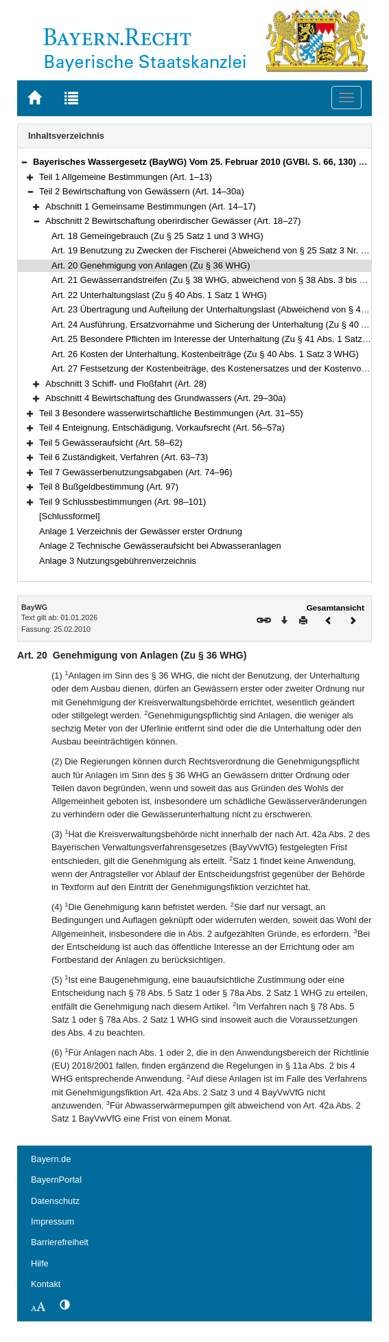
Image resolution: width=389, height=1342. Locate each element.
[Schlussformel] (69, 516)
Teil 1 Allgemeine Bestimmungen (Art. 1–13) (125, 177)
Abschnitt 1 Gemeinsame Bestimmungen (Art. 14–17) (150, 206)
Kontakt (45, 1284)
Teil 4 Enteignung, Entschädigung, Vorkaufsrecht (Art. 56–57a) (162, 427)
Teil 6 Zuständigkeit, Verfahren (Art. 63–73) (123, 457)
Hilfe (40, 1263)
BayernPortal (56, 1179)
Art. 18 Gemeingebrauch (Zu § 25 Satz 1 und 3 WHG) (157, 236)
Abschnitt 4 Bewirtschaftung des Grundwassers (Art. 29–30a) (165, 398)
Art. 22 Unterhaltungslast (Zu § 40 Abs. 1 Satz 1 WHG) (159, 295)
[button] (24, 162)
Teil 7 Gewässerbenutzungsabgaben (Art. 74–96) (136, 472)
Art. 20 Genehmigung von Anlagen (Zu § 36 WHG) (150, 265)
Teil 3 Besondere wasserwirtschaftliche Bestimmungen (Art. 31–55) (171, 413)
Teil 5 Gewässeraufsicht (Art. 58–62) (110, 442)
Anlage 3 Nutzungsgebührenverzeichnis (117, 561)
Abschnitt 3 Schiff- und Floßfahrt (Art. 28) (126, 383)
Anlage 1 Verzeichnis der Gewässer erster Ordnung (140, 531)
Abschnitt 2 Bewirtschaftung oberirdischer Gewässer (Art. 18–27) (172, 221)
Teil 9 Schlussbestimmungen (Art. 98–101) (122, 502)
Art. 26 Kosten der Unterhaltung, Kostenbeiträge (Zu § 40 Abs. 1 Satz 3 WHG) (205, 354)
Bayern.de (51, 1159)
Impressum (52, 1221)
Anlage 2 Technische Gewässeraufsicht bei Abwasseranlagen (160, 546)
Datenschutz (55, 1201)
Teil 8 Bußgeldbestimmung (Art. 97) (108, 486)
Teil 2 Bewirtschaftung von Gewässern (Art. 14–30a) (141, 191)
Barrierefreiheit (60, 1242)
